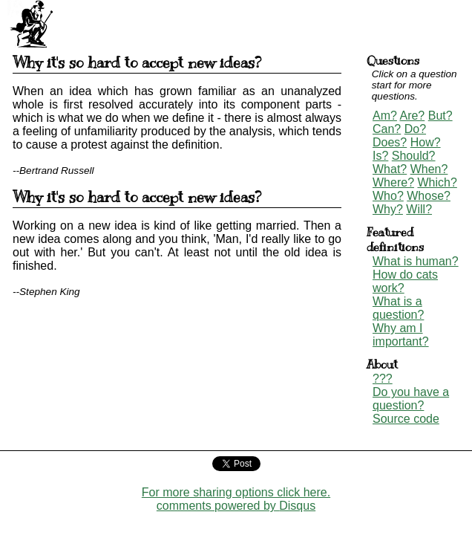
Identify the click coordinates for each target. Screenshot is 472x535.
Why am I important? (401, 335)
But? (440, 115)
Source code (406, 418)
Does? (390, 142)
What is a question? (398, 308)
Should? (414, 155)
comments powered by (236, 505)
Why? (388, 209)
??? (383, 378)
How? (425, 142)
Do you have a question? (411, 399)
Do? (415, 129)
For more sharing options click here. (236, 492)
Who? (388, 195)
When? (429, 169)
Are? (412, 115)
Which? (436, 182)
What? (390, 169)
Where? (393, 182)
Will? (419, 209)
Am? (385, 115)
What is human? (416, 261)
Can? (387, 129)
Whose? (428, 195)
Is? (380, 155)
